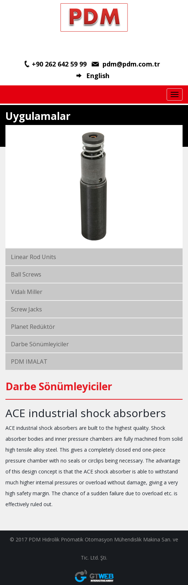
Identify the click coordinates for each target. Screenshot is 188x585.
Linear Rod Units (33, 257)
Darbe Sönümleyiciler (40, 344)
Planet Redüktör (33, 327)
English (97, 75)
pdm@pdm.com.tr (131, 64)
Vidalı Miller (26, 292)
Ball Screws (26, 274)
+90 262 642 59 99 (59, 64)
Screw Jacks (26, 309)
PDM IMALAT (29, 362)
